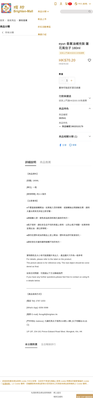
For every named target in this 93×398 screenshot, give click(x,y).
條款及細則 (58, 397)
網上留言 (57, 393)
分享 (63, 145)
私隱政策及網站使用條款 (41, 393)
